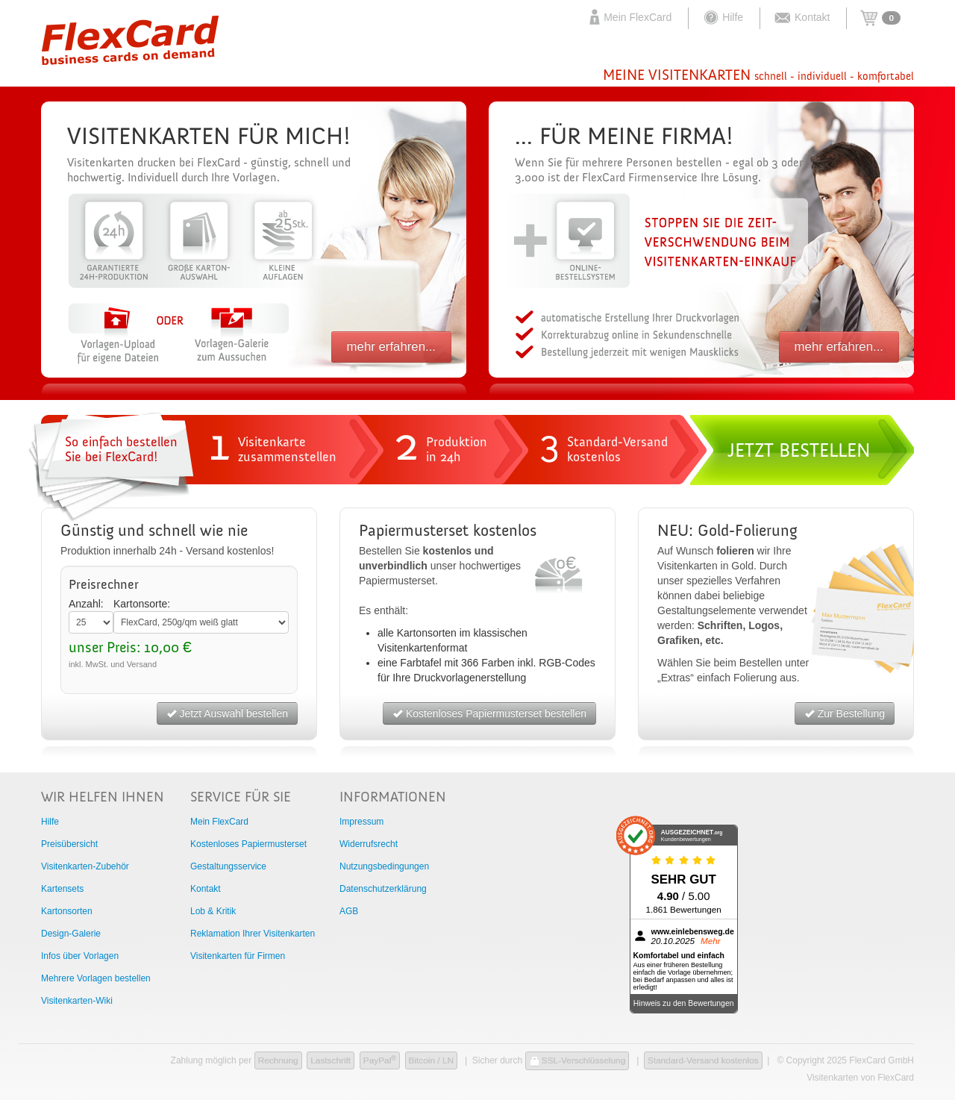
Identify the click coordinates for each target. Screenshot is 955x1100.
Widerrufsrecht (368, 844)
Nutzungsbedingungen (384, 866)
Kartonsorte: (141, 604)
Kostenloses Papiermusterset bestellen (489, 713)
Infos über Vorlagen (80, 956)
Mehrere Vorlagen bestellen (96, 978)
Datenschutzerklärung (383, 889)
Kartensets (62, 889)
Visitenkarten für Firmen (237, 956)
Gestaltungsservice (228, 866)
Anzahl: (86, 604)
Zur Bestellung (844, 713)
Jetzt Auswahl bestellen (227, 713)
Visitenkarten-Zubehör (85, 866)
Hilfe (722, 17)
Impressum (361, 821)
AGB (348, 911)
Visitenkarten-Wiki (77, 1001)
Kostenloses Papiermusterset (248, 844)
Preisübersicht (69, 844)
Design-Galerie (71, 933)
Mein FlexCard (628, 17)
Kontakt (802, 17)
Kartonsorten (67, 911)
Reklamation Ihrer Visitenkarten (252, 933)
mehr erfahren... (391, 347)
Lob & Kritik (213, 911)
